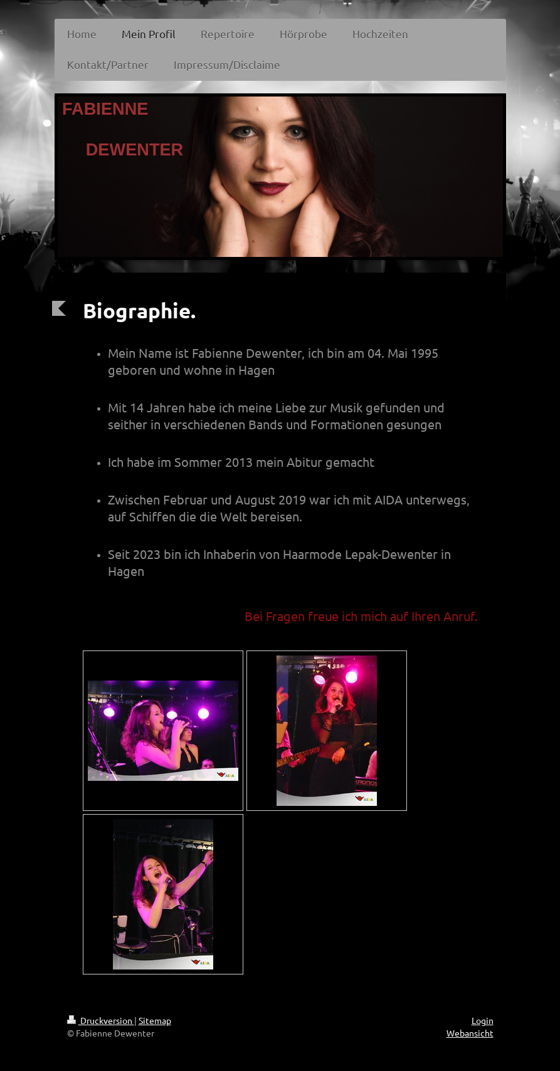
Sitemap (155, 1020)
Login (483, 1020)
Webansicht (470, 1032)
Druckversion (100, 1020)
